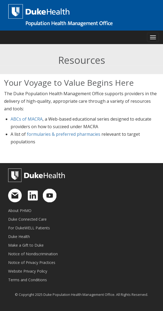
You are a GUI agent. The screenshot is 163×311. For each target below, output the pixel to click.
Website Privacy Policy (27, 271)
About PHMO (19, 210)
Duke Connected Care (27, 219)
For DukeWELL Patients (29, 227)
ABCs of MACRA (27, 119)
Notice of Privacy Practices (31, 262)
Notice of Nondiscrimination (33, 253)
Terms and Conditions (27, 279)
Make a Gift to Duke (26, 245)
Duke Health (19, 236)
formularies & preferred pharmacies (63, 134)
